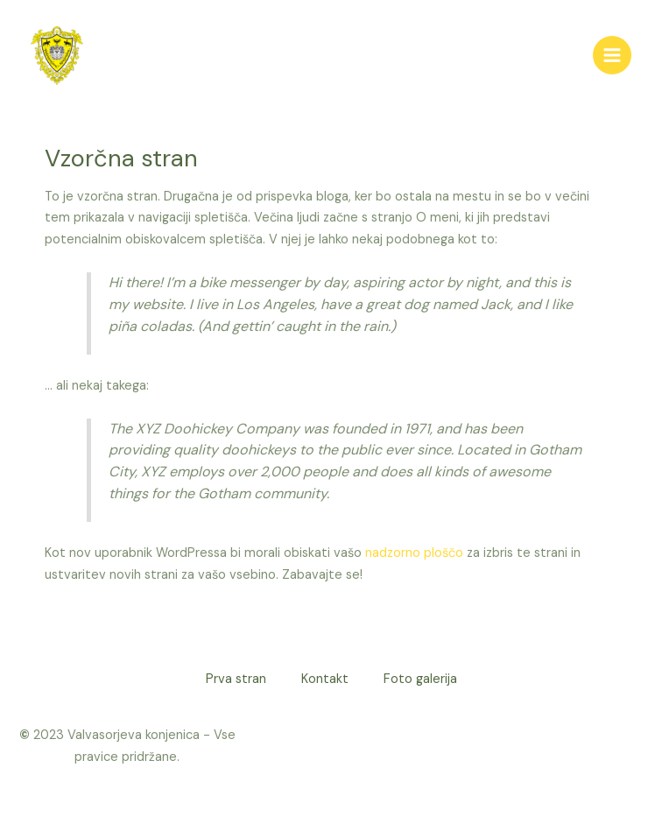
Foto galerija (420, 679)
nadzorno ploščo (414, 553)
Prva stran (236, 679)
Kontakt (325, 679)
